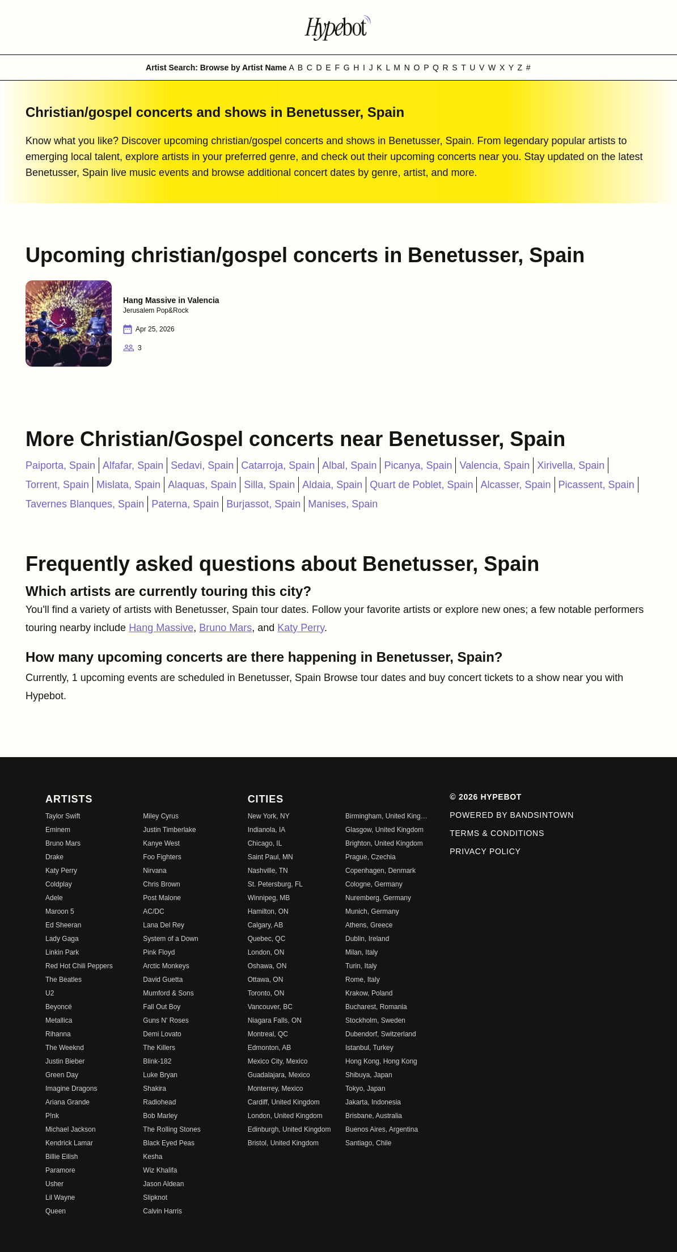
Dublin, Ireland (367, 939)
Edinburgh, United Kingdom (289, 1129)
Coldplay (58, 884)
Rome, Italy (362, 980)
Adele (54, 898)
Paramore (60, 1170)
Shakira (154, 1089)
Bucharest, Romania (376, 1007)
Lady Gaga (62, 939)
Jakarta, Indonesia (373, 1102)
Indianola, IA (267, 830)
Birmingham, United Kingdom (387, 816)
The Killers (159, 1048)
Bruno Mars (225, 627)
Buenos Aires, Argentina (381, 1129)
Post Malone (162, 898)
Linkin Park (62, 952)
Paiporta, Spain (60, 465)
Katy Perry (300, 627)
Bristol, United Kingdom (283, 1143)
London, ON (266, 952)
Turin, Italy (361, 966)
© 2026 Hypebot (486, 796)
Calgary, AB (265, 925)
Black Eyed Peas (168, 1143)
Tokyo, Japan (365, 1089)
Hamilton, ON (268, 911)
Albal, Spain (349, 465)
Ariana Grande (67, 1102)
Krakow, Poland (368, 993)
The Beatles (63, 980)
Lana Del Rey (163, 925)
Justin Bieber (64, 1061)
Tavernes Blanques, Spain (85, 504)
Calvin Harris (162, 1211)
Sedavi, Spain (202, 465)
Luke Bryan (160, 1075)
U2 (49, 993)
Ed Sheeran (63, 925)
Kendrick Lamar (69, 1143)
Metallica (58, 1020)
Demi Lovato (162, 1034)
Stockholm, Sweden (375, 1020)
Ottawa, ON (266, 980)
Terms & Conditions (497, 833)
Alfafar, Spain (133, 465)
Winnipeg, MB (269, 898)
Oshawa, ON (267, 966)
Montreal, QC (268, 1034)
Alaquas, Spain (202, 484)
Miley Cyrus (161, 816)
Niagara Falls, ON (275, 1020)
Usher (54, 1184)
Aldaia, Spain (332, 484)
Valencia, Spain (494, 465)
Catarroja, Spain (278, 465)
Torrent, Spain (57, 484)
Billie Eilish (61, 1157)
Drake (54, 857)
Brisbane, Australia (373, 1116)
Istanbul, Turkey (369, 1048)
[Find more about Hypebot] (338, 27)
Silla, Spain (269, 484)
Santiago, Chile (368, 1143)
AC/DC (153, 911)
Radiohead (159, 1102)
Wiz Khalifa (160, 1170)
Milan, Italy (361, 952)
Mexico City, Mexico (278, 1061)
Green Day (61, 1075)
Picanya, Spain (418, 465)
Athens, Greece (368, 925)
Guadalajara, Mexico (279, 1075)
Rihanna (58, 1034)
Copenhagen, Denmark (380, 871)
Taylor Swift (62, 816)
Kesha (152, 1157)
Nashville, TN (268, 871)
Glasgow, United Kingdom (384, 830)
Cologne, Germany (374, 884)
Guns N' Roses (165, 1020)
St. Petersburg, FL (275, 884)
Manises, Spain (343, 504)
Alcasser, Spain (515, 484)
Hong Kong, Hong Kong (381, 1061)
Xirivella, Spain (570, 465)
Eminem (57, 830)
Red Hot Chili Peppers (79, 966)
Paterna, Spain (185, 504)
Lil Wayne (60, 1197)
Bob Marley (160, 1116)
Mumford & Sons (168, 993)
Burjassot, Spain (263, 504)
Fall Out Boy (161, 1007)
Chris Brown (161, 884)
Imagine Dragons (71, 1089)
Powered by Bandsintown (512, 815)
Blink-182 (157, 1061)
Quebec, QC (267, 939)
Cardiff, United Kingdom (284, 1102)
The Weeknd (64, 1048)
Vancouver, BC (270, 1007)
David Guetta (163, 980)
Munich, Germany (372, 911)
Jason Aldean (163, 1184)
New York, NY (269, 816)
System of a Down (170, 939)
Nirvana (154, 871)
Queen (55, 1211)
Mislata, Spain (128, 484)
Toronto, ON (266, 993)
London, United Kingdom (285, 1116)
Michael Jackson (70, 1129)
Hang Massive (161, 627)
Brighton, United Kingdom (384, 843)
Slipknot (155, 1197)
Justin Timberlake (169, 830)
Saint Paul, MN (270, 857)
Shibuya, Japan (368, 1075)
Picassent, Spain (596, 484)
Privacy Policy (485, 851)
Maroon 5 (59, 911)
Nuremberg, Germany (378, 898)
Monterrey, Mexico (275, 1089)
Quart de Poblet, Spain (421, 484)
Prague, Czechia (370, 857)
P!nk (52, 1116)
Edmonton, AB (269, 1048)
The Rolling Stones (171, 1129)
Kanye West (161, 843)
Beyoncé (58, 1007)
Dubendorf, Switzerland (380, 1034)
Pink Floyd (159, 952)
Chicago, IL (265, 843)
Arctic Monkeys (166, 966)
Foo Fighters (162, 857)
